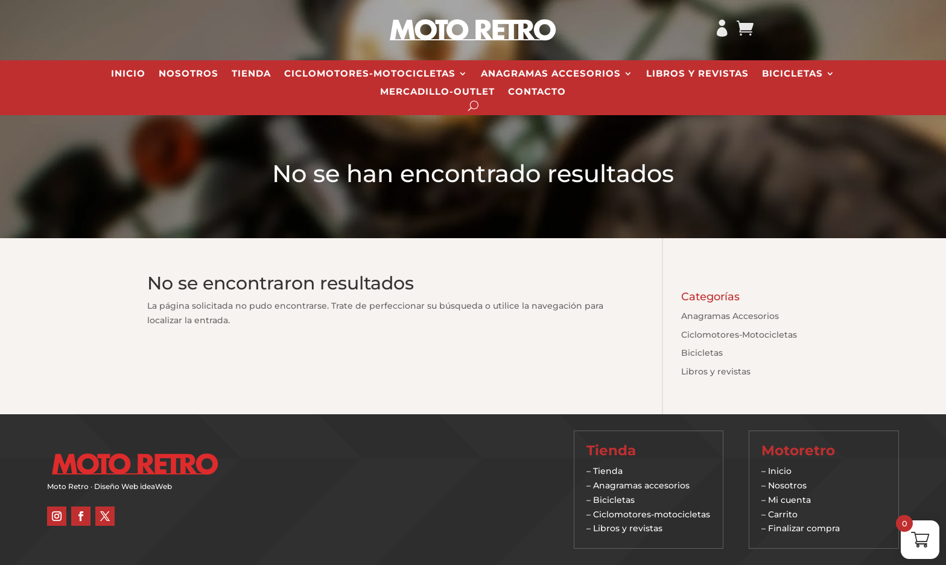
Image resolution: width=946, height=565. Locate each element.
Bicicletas (792, 74)
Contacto (537, 92)
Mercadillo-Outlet (437, 92)
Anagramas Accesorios (551, 74)
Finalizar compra (804, 528)
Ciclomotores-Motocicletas (370, 74)
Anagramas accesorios (641, 485)
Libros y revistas (697, 74)
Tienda (251, 74)
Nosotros (188, 74)
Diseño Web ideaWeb (133, 486)
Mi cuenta (789, 499)
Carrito (783, 514)
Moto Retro (68, 486)
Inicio (128, 74)
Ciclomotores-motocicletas (651, 514)
